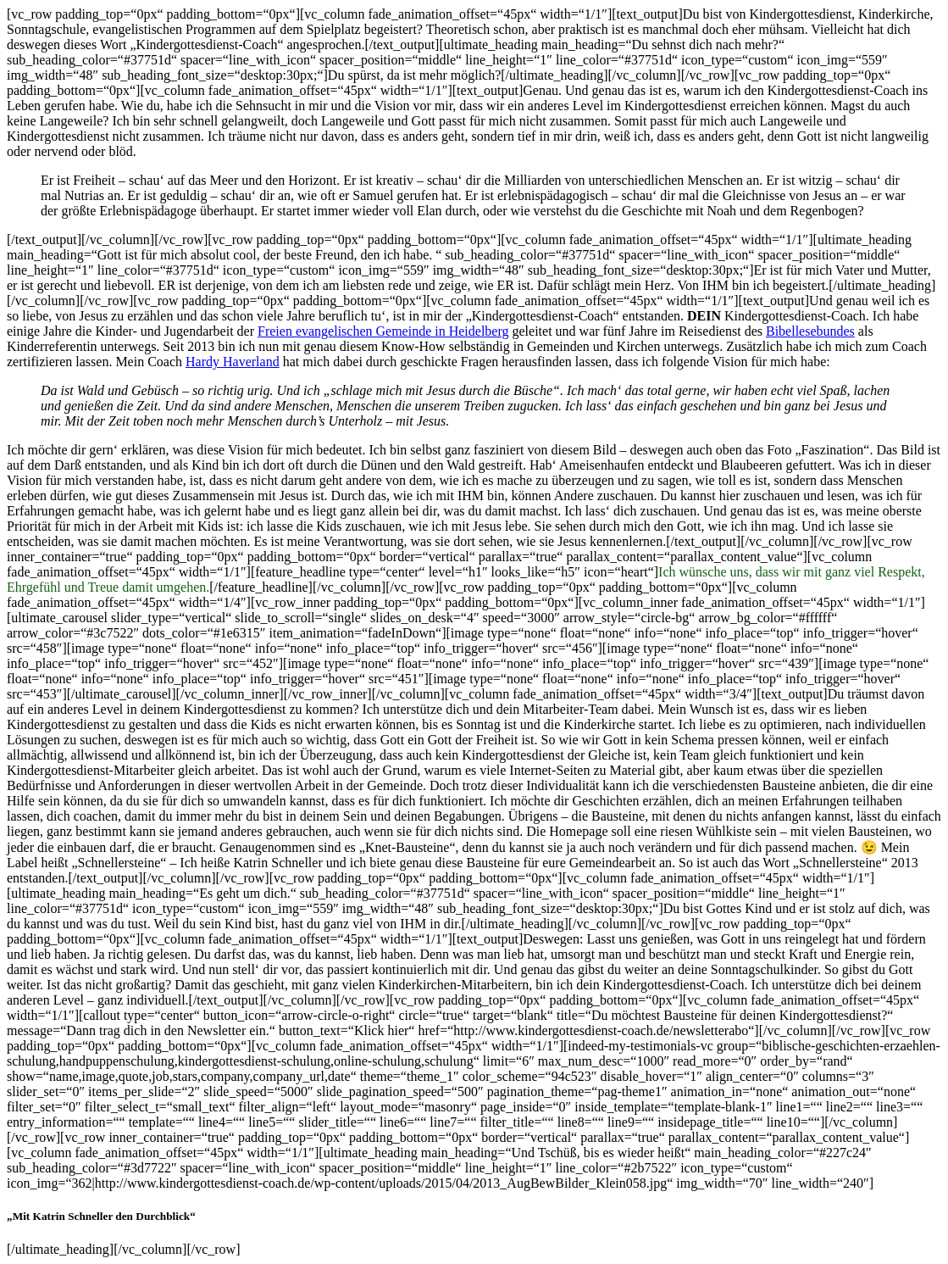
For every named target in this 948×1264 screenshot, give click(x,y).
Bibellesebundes (810, 331)
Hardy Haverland (233, 361)
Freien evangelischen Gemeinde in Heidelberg (383, 331)
